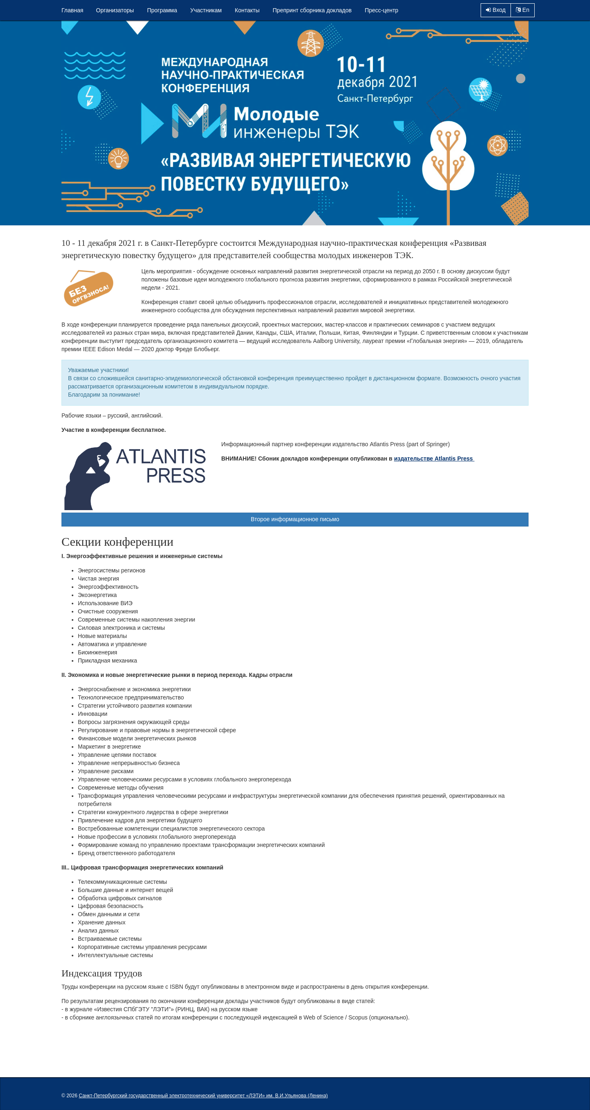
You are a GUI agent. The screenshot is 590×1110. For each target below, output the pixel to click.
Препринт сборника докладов (312, 10)
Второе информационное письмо (295, 519)
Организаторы (115, 10)
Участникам (206, 10)
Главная (72, 10)
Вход (496, 10)
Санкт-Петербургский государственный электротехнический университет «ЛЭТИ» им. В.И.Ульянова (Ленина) (203, 1096)
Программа (162, 10)
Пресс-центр (381, 10)
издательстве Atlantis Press (434, 458)
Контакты (247, 10)
